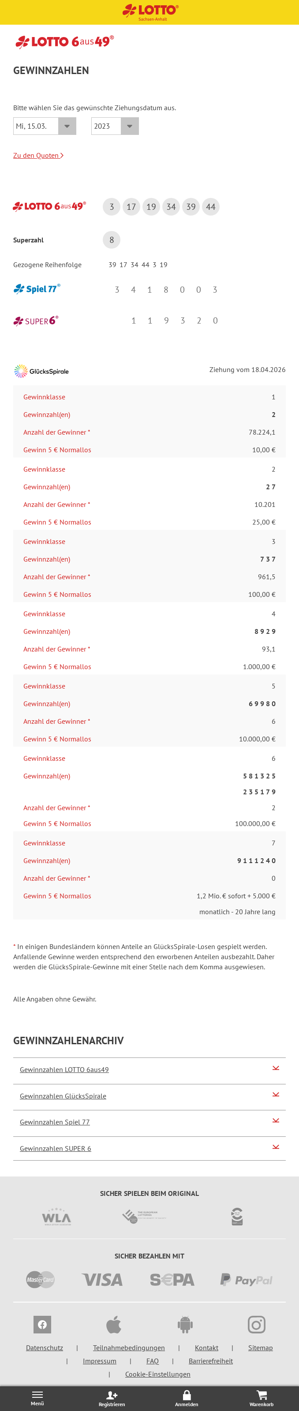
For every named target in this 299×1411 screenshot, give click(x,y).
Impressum (99, 1360)
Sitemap (260, 1347)
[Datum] (45, 126)
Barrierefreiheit (211, 1360)
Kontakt (206, 1347)
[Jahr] (115, 126)
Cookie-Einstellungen (158, 1374)
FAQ (152, 1360)
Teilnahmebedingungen (129, 1347)
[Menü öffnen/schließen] (37, 1398)
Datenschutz (44, 1347)
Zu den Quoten (38, 155)
